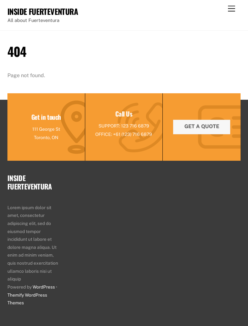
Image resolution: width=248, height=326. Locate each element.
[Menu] (231, 9)
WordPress (44, 287)
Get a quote (201, 126)
